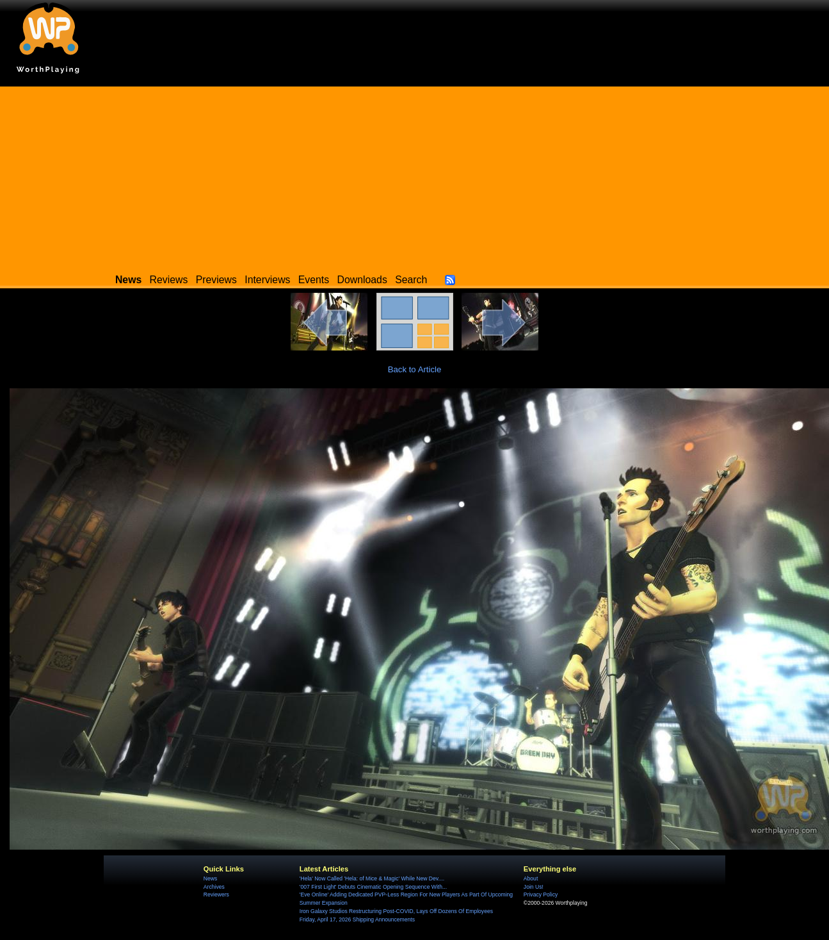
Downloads (362, 279)
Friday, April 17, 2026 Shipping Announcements (357, 919)
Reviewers (216, 894)
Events (313, 279)
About (531, 878)
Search (411, 279)
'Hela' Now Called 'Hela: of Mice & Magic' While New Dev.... (372, 878)
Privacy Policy (541, 894)
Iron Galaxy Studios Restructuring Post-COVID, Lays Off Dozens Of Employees (396, 911)
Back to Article (415, 369)
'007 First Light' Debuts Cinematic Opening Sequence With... (373, 887)
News (210, 878)
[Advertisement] (414, 176)
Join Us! (533, 887)
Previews (216, 279)
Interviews (267, 279)
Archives (214, 887)
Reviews (169, 279)
